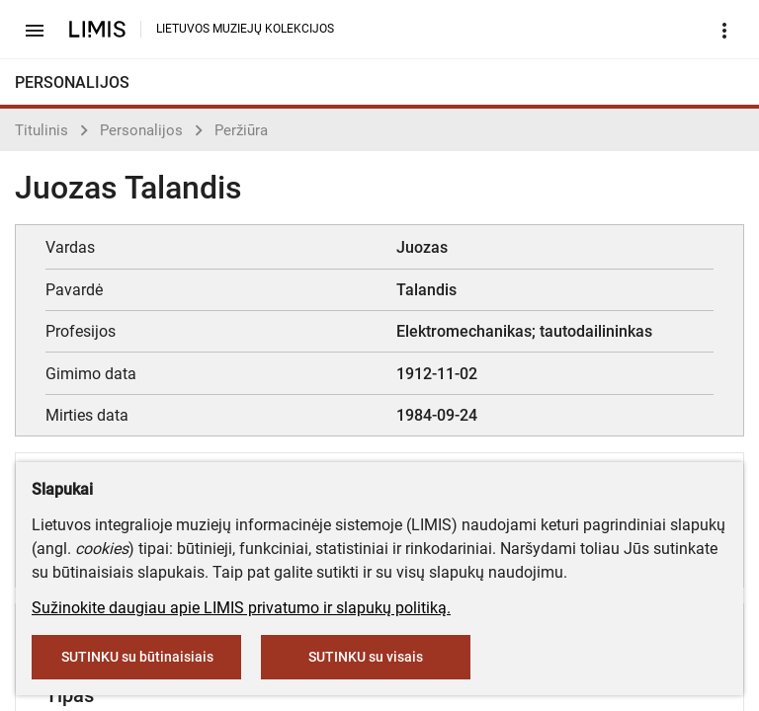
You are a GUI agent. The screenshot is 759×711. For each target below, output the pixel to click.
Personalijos (141, 130)
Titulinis (41, 130)
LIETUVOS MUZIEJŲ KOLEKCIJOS (245, 29)
